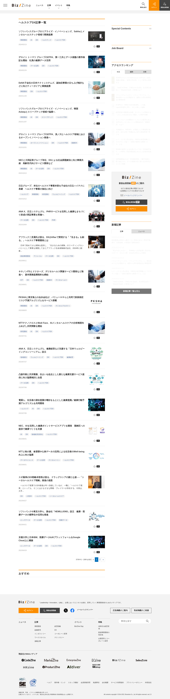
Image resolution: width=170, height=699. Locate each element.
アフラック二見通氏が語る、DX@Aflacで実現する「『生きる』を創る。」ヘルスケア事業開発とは (51, 239)
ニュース (39, 5)
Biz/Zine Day (78, 626)
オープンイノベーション (39, 143)
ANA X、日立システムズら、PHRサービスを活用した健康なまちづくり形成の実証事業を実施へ (52, 213)
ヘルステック (46, 40)
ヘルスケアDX (60, 40)
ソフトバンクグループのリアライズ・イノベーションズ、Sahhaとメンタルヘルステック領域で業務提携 (51, 33)
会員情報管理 (85, 682)
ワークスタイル (40, 637)
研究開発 (45, 194)
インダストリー (40, 634)
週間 (131, 72)
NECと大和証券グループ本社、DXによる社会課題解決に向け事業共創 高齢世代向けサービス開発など (51, 161)
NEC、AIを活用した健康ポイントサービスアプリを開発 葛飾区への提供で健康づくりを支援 (52, 427)
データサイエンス (26, 460)
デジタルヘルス (61, 280)
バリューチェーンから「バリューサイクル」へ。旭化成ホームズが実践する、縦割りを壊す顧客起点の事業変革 (133, 97)
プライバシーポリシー (134, 682)
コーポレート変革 (60, 634)
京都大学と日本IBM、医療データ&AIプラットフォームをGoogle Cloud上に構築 (49, 539)
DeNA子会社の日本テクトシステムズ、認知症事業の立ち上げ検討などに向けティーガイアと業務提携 (51, 84)
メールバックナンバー (131, 195)
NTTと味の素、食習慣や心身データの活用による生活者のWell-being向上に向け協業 (51, 453)
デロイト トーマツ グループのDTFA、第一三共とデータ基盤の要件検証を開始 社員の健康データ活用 (52, 59)
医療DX (74, 143)
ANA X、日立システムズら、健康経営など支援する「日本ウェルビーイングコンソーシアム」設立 (52, 350)
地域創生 (23, 357)
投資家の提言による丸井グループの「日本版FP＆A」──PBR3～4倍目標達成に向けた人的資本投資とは (133, 151)
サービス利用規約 (117, 682)
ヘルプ (49, 682)
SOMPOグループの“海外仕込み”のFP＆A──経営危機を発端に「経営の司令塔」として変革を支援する (133, 80)
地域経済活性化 (37, 434)
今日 (118, 72)
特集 (68, 5)
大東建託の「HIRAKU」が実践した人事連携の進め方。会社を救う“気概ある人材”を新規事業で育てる (133, 132)
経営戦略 (57, 626)
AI (31, 40)
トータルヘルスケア (56, 496)
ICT (21, 280)
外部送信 (148, 682)
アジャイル (38, 256)
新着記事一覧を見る (131, 291)
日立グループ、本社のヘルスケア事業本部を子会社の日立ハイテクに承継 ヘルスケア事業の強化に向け (51, 187)
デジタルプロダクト (63, 306)
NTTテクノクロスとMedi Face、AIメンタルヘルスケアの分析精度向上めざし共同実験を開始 (51, 324)
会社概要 (105, 682)
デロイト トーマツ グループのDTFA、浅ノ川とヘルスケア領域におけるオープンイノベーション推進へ (52, 136)
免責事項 (96, 682)
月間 (144, 72)
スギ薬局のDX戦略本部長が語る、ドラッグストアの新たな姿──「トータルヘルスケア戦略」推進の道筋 (51, 479)
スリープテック (47, 117)
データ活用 (35, 66)
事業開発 (23, 40)
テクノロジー (59, 637)
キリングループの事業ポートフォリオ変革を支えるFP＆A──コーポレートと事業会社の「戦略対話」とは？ (133, 122)
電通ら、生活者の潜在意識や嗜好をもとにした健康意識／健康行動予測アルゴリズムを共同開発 (51, 401)
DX (37, 40)
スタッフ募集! (73, 682)
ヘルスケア (24, 194)
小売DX (29, 496)
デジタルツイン (54, 460)
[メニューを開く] (5, 5)
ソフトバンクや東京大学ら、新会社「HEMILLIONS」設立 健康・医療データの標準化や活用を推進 (52, 513)
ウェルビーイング (58, 194)
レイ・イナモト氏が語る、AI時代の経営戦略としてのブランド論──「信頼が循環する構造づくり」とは (133, 141)
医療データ (63, 520)
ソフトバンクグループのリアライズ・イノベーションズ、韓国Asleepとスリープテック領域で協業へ (48, 110)
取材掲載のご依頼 (141, 610)
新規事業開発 (25, 256)
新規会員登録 (130, 202)
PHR (53, 220)
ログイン (131, 208)
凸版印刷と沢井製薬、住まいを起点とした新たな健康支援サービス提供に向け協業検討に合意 (51, 376)
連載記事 (38, 641)
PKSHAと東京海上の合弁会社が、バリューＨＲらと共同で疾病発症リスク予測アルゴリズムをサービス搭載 (51, 299)
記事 (49, 5)
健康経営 (70, 357)
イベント (58, 5)
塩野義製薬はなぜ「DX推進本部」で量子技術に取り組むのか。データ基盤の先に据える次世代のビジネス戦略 (133, 161)
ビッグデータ (25, 520)
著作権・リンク (59, 682)
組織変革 (38, 630)
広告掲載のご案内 (120, 610)
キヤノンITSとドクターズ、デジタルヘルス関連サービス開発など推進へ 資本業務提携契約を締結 (51, 273)
